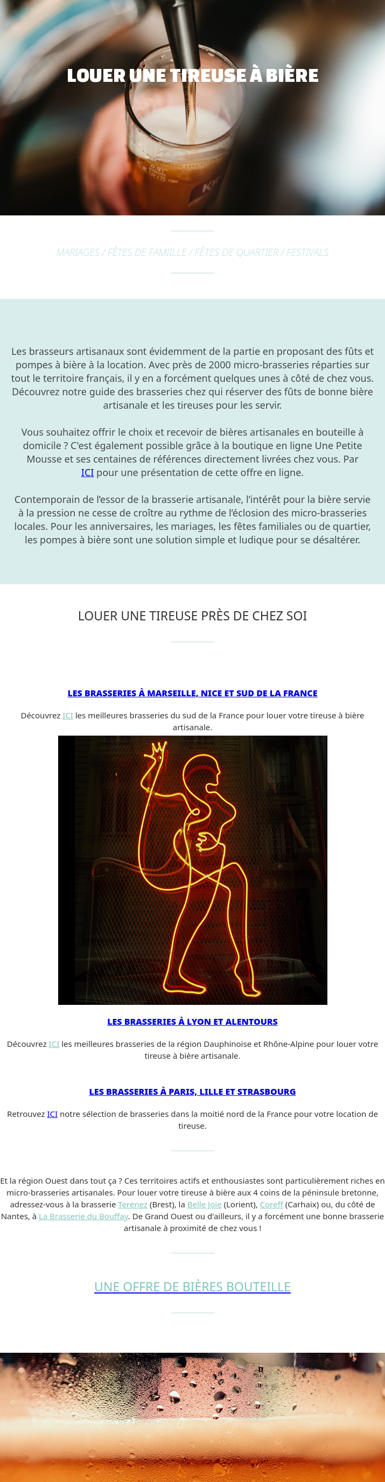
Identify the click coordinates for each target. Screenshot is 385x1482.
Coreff (271, 1204)
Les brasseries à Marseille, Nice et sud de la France (192, 693)
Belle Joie (204, 1204)
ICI (87, 472)
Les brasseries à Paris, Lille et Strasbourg (192, 1091)
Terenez (133, 1204)
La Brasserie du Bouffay (83, 1216)
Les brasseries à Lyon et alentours (192, 1021)
